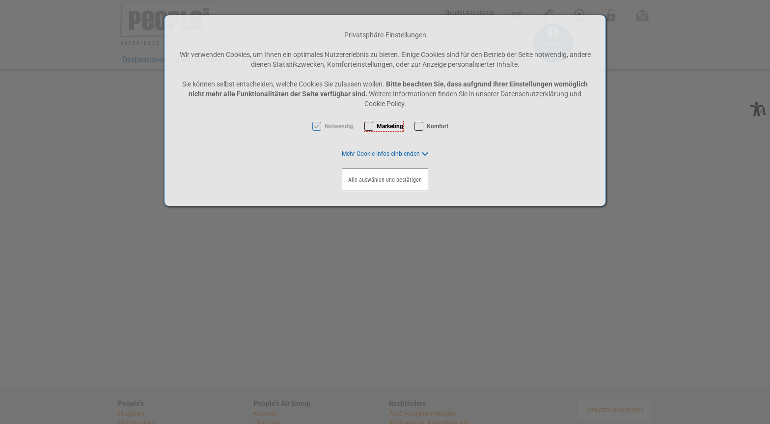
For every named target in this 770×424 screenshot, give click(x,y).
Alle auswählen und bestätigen (385, 179)
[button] (385, 153)
